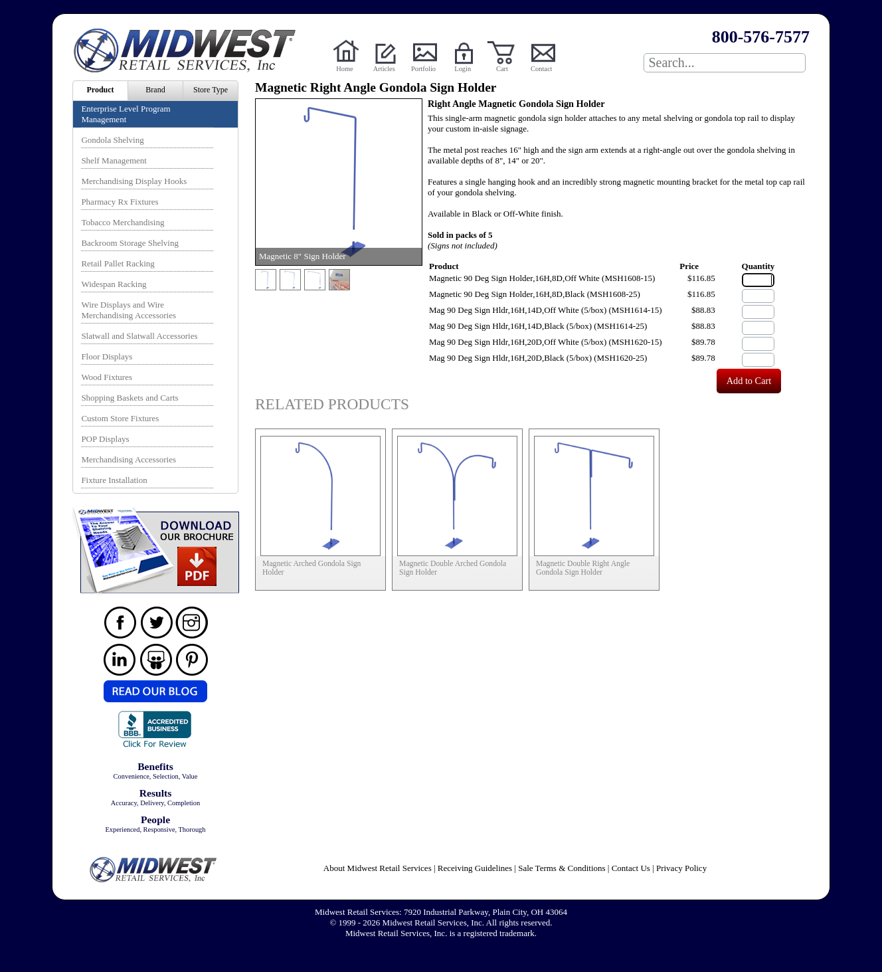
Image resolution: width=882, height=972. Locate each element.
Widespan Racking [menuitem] (113, 284)
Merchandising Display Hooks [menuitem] (134, 181)
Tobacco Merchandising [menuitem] (122, 222)
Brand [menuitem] (155, 89)
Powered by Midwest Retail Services (189, 50)
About (377, 868)
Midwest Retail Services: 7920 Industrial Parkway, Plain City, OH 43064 (441, 912)
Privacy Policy (681, 868)
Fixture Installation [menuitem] (114, 480)
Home (344, 68)
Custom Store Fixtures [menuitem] (120, 418)
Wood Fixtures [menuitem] (106, 377)
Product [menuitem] (100, 89)
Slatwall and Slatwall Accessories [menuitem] (139, 336)
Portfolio (423, 68)
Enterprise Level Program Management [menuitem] (125, 114)
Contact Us (631, 868)
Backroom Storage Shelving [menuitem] (130, 243)
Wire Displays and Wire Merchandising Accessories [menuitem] (128, 310)
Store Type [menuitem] (210, 89)
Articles (384, 68)
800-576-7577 (761, 37)
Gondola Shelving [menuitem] (112, 140)
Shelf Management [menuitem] (114, 160)
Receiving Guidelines (475, 868)
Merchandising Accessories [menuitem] (128, 459)
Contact (541, 68)
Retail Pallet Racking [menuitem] (117, 263)
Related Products (332, 404)
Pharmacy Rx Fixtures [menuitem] (119, 202)
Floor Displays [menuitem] (106, 356)
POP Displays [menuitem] (105, 439)
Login (462, 68)
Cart (502, 68)
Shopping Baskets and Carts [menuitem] (129, 398)
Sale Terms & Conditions (561, 868)
